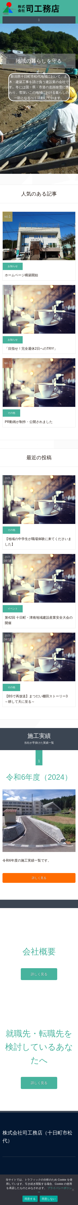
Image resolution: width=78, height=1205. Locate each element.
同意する (30, 1198)
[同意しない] (73, 1190)
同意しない (49, 1198)
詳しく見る (39, 877)
